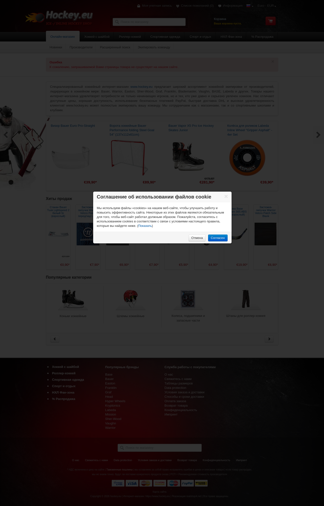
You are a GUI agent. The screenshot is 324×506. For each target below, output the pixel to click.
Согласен (218, 238)
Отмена (197, 238)
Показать (145, 226)
